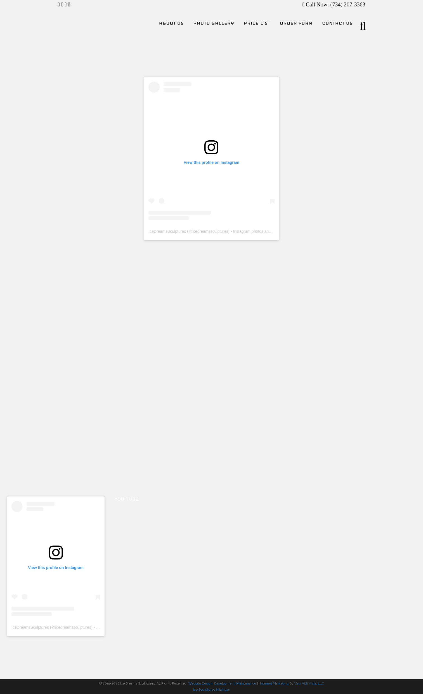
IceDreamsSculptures (167, 231)
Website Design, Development (211, 683)
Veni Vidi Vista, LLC (309, 683)
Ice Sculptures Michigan (211, 689)
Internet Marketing (274, 683)
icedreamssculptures (210, 231)
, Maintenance (245, 683)
